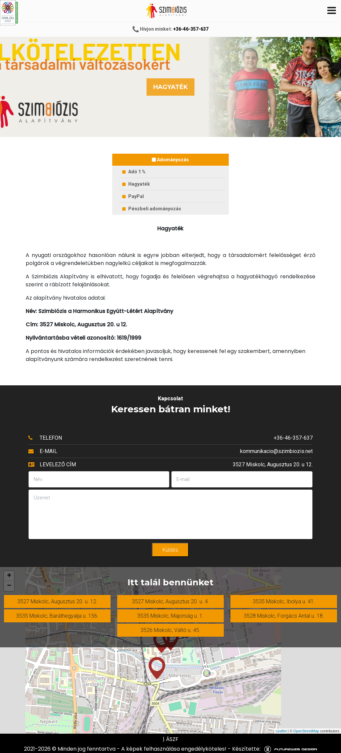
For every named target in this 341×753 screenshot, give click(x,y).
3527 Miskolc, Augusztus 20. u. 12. (57, 601)
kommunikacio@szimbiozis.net (276, 451)
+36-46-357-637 (190, 29)
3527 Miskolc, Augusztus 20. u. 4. (170, 601)
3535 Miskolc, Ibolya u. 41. (284, 601)
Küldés (170, 550)
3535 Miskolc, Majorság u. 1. (170, 616)
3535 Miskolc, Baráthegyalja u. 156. (57, 616)
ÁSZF (172, 739)
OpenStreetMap (306, 731)
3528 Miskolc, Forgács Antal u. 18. (284, 616)
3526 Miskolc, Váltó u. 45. (170, 630)
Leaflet (281, 731)
